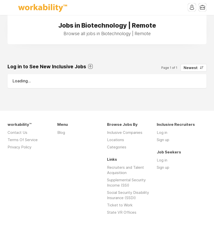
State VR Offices (121, 212)
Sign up (163, 139)
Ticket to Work (120, 205)
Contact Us (17, 132)
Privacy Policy (19, 147)
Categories (116, 147)
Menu (11, 7)
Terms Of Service (23, 139)
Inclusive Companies (124, 132)
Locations (115, 139)
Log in (162, 132)
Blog (61, 132)
